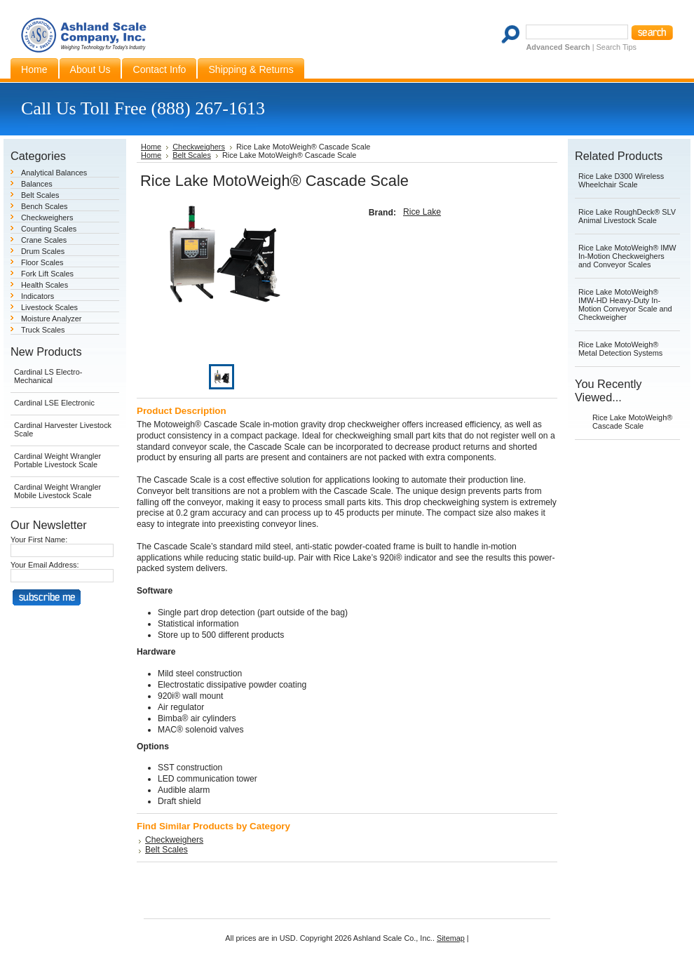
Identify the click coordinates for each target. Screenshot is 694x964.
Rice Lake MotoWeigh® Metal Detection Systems (620, 348)
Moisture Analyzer (51, 318)
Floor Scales (42, 262)
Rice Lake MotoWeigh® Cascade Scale (632, 421)
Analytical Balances (54, 172)
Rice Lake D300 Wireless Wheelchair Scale (621, 180)
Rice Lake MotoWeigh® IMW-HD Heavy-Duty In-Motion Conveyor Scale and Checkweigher (625, 304)
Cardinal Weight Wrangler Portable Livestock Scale (57, 460)
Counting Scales (48, 229)
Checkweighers (47, 217)
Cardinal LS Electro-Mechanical (48, 376)
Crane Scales (44, 240)
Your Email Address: (45, 565)
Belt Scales (40, 195)
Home (151, 146)
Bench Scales (44, 206)
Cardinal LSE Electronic (54, 403)
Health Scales (44, 285)
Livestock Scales (49, 307)
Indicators (37, 296)
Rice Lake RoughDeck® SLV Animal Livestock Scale (627, 216)
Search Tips (617, 47)
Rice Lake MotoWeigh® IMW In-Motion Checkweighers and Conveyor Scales (627, 256)
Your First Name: (39, 539)
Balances (37, 184)
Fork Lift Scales (47, 273)
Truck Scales (42, 330)
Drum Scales (42, 251)
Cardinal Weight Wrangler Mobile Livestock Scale (57, 491)
